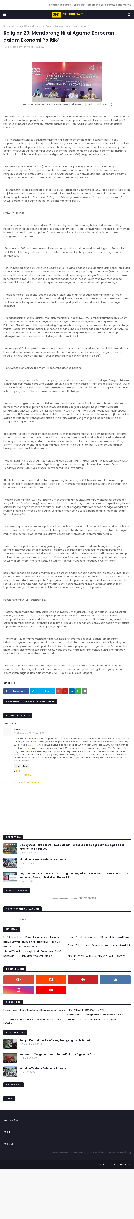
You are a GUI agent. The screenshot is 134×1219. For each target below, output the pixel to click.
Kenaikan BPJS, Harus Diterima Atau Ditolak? (28, 956)
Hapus (25, 766)
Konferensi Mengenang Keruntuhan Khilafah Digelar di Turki (58, 1054)
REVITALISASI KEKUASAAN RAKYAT (21, 946)
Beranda (8, 26)
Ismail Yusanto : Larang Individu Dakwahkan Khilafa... (34, 951)
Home (101, 1164)
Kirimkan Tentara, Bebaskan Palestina (44, 859)
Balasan (21, 771)
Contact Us (124, 1164)
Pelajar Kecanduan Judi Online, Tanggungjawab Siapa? (55, 1040)
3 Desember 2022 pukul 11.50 (30, 733)
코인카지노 (33, 744)
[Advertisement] (67, 1193)
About (112, 1164)
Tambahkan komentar (28, 782)
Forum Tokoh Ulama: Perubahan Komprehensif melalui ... (99, 947)
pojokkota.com (14, 46)
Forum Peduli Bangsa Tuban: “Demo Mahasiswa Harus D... (98, 938)
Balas (17, 766)
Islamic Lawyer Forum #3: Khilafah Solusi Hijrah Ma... (32, 941)
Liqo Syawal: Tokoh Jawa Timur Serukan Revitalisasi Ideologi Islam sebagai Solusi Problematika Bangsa (72, 846)
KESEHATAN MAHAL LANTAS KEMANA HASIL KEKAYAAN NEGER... (97, 957)
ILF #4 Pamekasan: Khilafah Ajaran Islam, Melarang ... (33, 937)
